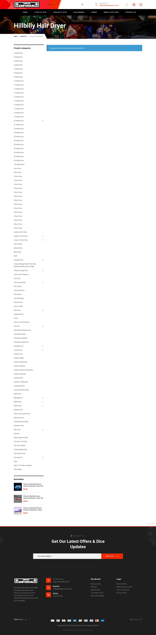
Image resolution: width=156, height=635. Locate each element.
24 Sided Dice (18, 133)
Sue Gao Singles (19, 445)
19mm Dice (18, 192)
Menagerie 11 (18, 398)
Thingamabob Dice (20, 449)
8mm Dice (17, 172)
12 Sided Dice (18, 89)
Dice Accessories (20, 282)
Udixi (15, 461)
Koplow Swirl (18, 378)
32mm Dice (18, 208)
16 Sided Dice (18, 105)
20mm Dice (18, 196)
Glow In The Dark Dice (21, 322)
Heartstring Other (20, 334)
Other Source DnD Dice (22, 414)
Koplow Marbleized (20, 362)
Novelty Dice (18, 410)
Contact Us (103, 3)
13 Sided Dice (18, 93)
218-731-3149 (58, 596)
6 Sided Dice (18, 65)
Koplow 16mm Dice (21, 240)
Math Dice (17, 394)
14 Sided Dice (18, 97)
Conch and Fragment (21, 274)
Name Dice (17, 406)
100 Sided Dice (19, 164)
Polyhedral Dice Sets (21, 422)
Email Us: (56, 586)
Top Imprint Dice (19, 453)
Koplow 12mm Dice (21, 236)
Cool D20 (17, 278)
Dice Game (17, 294)
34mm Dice (18, 212)
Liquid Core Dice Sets (21, 390)
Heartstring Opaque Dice (22, 330)
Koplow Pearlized (20, 374)
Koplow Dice (18, 354)
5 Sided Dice (18, 61)
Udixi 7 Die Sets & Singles (23, 465)
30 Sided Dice (18, 148)
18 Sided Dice (18, 113)
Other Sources (19, 418)
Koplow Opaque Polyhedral (23, 370)
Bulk (15, 256)
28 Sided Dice (18, 144)
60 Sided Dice (18, 160)
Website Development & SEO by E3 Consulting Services (77, 630)
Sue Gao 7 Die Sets (20, 441)
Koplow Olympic (19, 366)
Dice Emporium (19, 290)
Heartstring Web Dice (21, 342)
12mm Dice (18, 180)
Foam (16, 318)
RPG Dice (17, 430)
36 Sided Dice (18, 152)
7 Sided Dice (18, 69)
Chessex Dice (18, 260)
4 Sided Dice (18, 57)
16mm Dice (18, 188)
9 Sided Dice (18, 77)
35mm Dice (18, 216)
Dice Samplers (19, 298)
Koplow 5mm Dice (20, 232)
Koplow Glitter (19, 358)
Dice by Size (18, 302)
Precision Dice (19, 426)
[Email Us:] (48, 587)
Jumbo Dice (18, 350)
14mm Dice (18, 184)
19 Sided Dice (18, 117)
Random (17, 434)
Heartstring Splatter (20, 338)
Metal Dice (17, 402)
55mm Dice (18, 228)
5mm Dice (17, 168)
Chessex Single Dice (21, 270)
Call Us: (55, 593)
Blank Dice (17, 252)
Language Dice (19, 386)
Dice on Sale (18, 306)
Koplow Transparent (21, 382)
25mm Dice (18, 200)
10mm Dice (18, 176)
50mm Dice (18, 224)
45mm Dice (18, 220)
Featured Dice (18, 314)
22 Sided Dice (18, 129)
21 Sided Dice (18, 125)
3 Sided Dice (18, 53)
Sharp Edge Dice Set (21, 437)
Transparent (18, 457)
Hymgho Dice (18, 346)
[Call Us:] (48, 594)
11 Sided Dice (18, 85)
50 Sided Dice (18, 156)
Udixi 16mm (18, 244)
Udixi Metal (18, 469)
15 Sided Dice (18, 101)
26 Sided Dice (18, 141)
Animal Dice (18, 248)
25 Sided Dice (18, 137)
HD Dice (17, 326)
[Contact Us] (96, 4)
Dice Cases (18, 286)
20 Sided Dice (18, 121)
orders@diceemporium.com (109, 5)
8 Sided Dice (18, 73)
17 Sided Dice (18, 109)
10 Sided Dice (18, 81)
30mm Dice (18, 204)
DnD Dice (17, 310)
